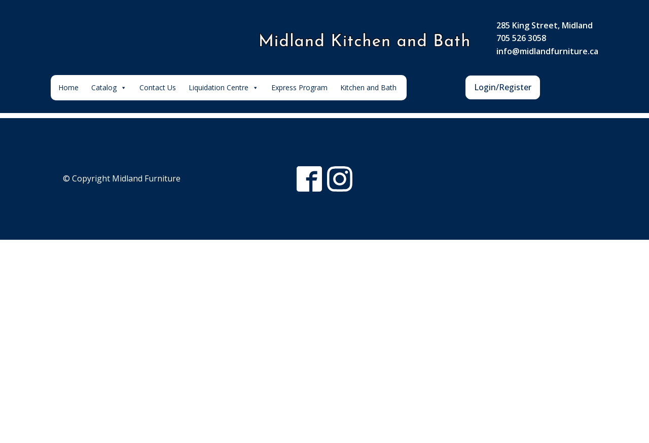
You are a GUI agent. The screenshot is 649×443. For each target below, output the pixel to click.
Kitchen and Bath (368, 87)
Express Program (299, 87)
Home (68, 87)
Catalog (109, 88)
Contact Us (157, 87)
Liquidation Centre (224, 88)
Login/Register (502, 87)
